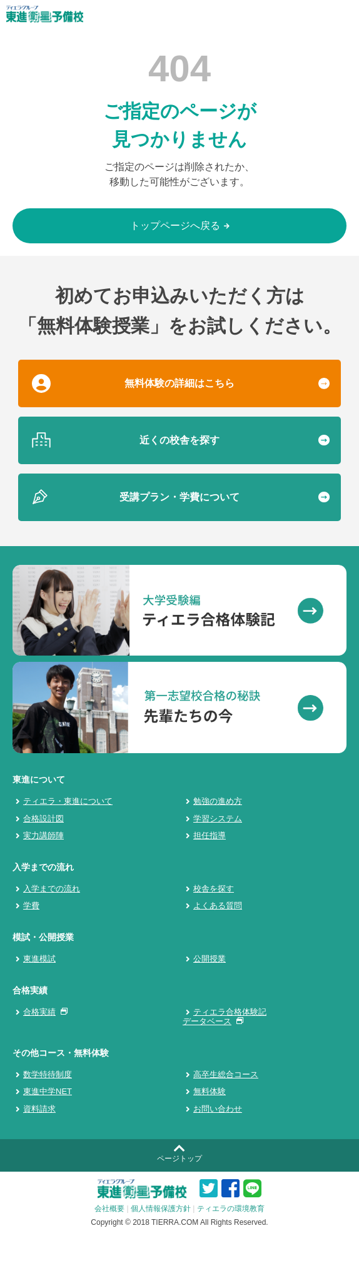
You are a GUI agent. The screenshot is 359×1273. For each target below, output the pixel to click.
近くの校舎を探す (179, 440)
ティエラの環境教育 (231, 1208)
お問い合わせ (217, 1108)
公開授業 (209, 958)
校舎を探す (213, 888)
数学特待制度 (47, 1074)
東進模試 (39, 958)
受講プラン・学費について (179, 497)
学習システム (217, 818)
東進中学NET (47, 1091)
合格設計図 (43, 818)
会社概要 (109, 1208)
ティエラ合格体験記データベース (224, 1017)
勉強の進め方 (217, 801)
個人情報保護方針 (161, 1208)
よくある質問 (217, 905)
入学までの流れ (51, 888)
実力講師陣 (43, 835)
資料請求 (39, 1108)
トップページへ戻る (180, 225)
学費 (31, 905)
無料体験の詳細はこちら (179, 383)
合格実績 (43, 1012)
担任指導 (209, 835)
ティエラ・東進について (68, 801)
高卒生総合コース (225, 1074)
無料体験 (209, 1091)
